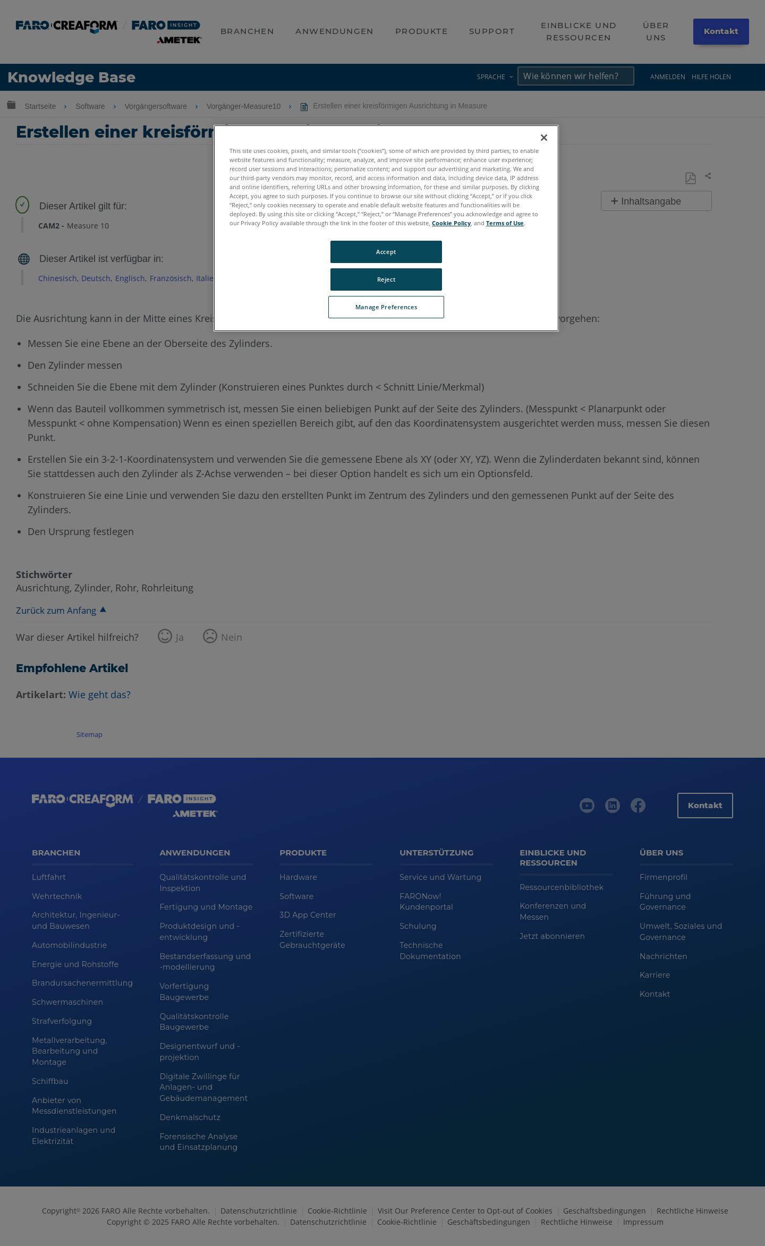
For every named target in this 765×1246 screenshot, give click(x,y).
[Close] (544, 137)
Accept (386, 252)
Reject (386, 279)
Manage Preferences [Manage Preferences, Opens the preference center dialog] (386, 307)
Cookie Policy (451, 223)
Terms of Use (505, 223)
